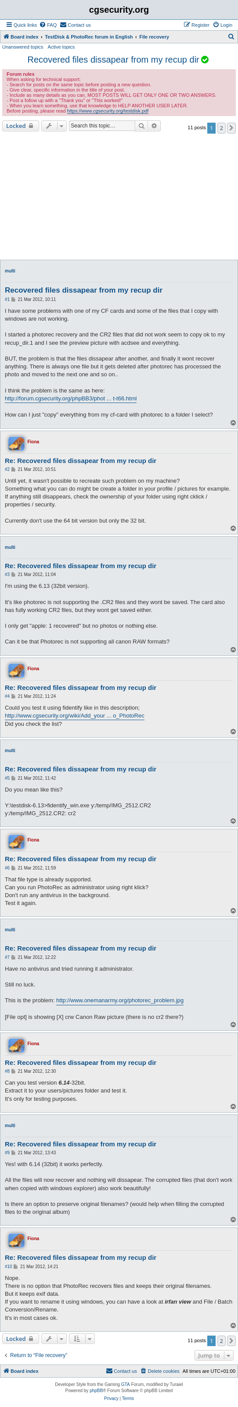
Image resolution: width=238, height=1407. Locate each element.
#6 (7, 868)
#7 (7, 957)
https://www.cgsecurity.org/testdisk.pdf (108, 110)
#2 (7, 469)
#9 (7, 1152)
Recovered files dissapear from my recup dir (113, 59)
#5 (7, 778)
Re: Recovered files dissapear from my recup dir (80, 460)
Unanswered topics (22, 46)
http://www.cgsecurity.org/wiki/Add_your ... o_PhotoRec (74, 715)
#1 (7, 299)
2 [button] (221, 128)
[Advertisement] (119, 196)
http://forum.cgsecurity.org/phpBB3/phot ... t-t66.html (71, 398)
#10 (8, 1266)
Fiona (33, 441)
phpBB (96, 1390)
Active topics (61, 46)
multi (10, 271)
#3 (7, 574)
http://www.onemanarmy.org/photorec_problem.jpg (120, 1000)
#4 (7, 696)
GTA (125, 1384)
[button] (231, 128)
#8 (7, 1071)
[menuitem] (48, 25)
